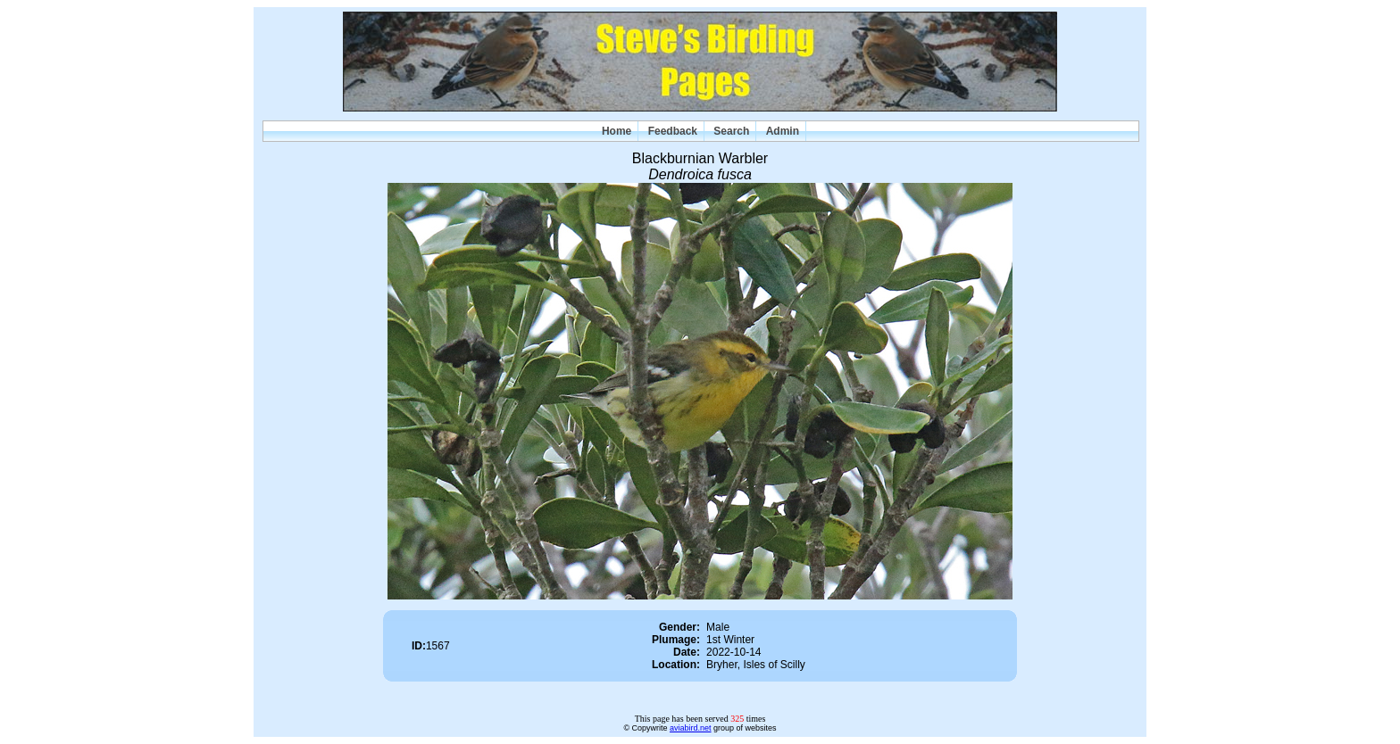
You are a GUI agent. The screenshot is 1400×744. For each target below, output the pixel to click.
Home (616, 131)
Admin (782, 131)
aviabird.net (691, 727)
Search (731, 131)
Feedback (672, 131)
